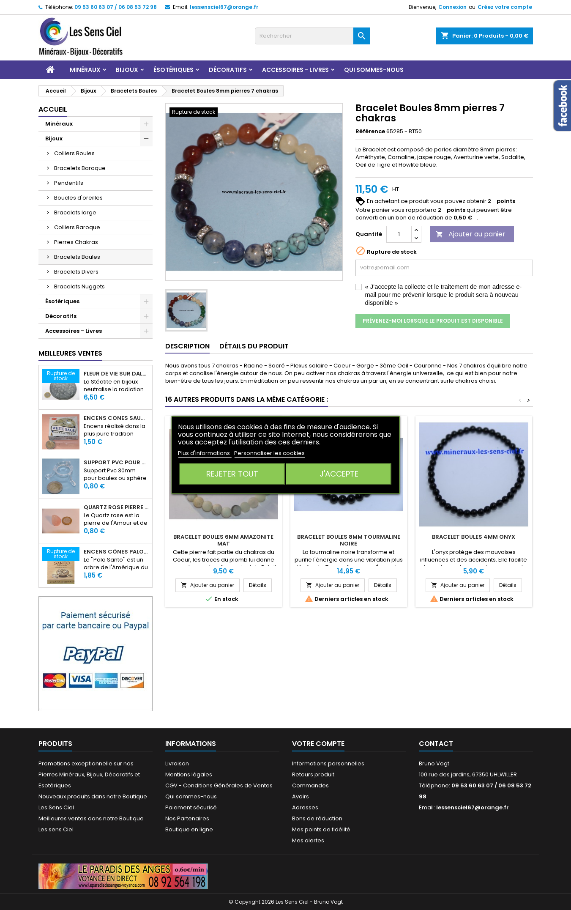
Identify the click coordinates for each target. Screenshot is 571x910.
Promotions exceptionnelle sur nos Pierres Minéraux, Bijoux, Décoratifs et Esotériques (89, 774)
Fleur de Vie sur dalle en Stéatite (116, 373)
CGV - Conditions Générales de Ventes (219, 785)
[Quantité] (399, 234)
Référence (370, 131)
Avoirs (300, 796)
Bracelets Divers (76, 272)
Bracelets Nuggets (79, 286)
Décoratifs (228, 70)
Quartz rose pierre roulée (116, 507)
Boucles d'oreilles (78, 198)
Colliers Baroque (77, 227)
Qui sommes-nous (374, 70)
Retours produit (313, 774)
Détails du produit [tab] (254, 346)
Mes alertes (308, 840)
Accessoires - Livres (295, 70)
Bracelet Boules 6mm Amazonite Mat (223, 540)
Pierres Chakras (76, 242)
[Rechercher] (312, 35)
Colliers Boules (74, 153)
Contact (436, 743)
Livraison (177, 763)
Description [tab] (187, 346)
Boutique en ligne (189, 829)
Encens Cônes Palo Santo (116, 551)
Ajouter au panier (470, 234)
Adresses (305, 807)
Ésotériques (173, 70)
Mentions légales (188, 774)
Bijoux (127, 70)
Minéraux (85, 70)
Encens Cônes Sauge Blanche (116, 418)
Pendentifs (68, 183)
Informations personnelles (328, 763)
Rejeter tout (232, 474)
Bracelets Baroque (80, 168)
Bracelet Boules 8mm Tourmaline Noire (348, 540)
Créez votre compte (505, 7)
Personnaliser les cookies (269, 453)
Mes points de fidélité (321, 829)
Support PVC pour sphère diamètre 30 (116, 462)
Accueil (52, 109)
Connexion (452, 7)
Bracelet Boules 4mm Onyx (473, 537)
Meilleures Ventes (70, 353)
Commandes (310, 785)
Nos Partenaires (187, 818)
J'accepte (339, 474)
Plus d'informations (204, 453)
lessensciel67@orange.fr (224, 7)
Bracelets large (75, 212)
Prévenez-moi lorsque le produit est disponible (433, 320)
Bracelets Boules (77, 257)
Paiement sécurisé (191, 807)
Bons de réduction (317, 818)
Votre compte (318, 743)
